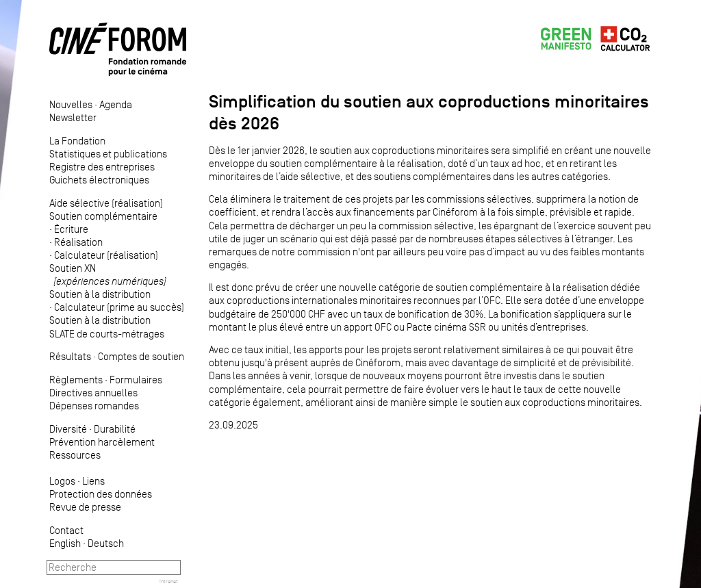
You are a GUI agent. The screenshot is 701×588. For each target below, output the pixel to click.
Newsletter (73, 117)
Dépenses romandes (94, 405)
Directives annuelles (93, 392)
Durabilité (115, 429)
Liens (93, 481)
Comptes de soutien (141, 356)
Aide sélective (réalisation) (106, 203)
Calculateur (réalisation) (106, 255)
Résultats (70, 356)
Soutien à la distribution (100, 294)
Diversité (68, 429)
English (65, 543)
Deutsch (106, 543)
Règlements (76, 379)
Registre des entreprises (102, 166)
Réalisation (78, 242)
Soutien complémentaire (103, 216)
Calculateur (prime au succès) (119, 307)
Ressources (75, 455)
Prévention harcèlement (102, 442)
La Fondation (77, 140)
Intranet (169, 581)
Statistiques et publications (108, 153)
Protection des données (100, 494)
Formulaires (136, 379)
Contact (66, 530)
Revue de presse (85, 507)
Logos (62, 481)
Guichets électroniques (99, 180)
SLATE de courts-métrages (106, 334)
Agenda (115, 104)
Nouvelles (70, 104)
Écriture (71, 229)
